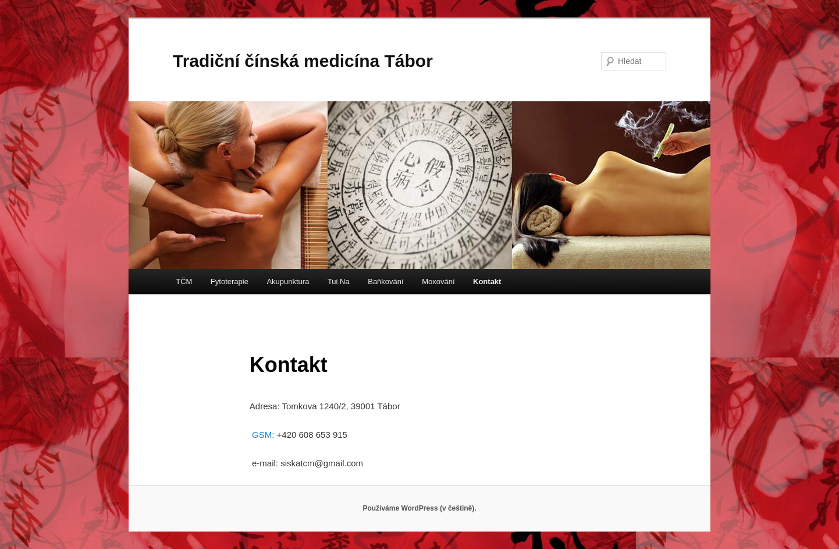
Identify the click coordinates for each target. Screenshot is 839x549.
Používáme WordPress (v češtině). (419, 508)
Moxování (438, 281)
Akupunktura (287, 281)
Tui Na (339, 281)
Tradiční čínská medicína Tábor (303, 60)
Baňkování (385, 281)
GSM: (264, 435)
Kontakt (487, 281)
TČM (184, 281)
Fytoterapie (229, 281)
